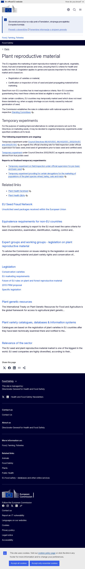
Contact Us (7, 414)
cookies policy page (46, 553)
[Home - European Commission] (9, 8)
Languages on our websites (14, 520)
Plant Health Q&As (16, 195)
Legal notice (7, 535)
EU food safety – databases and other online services (26, 478)
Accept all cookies (19, 563)
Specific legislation (11, 289)
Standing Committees (21, 112)
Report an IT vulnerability (13, 515)
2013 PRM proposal (12, 285)
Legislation (9, 266)
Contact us (7, 510)
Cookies (5, 525)
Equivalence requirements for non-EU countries (32, 221)
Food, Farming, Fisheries (13, 37)
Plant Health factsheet (18, 191)
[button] (4, 368)
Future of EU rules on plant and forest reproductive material (32, 280)
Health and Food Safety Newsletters (27, 397)
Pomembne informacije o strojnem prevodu (48, 30)
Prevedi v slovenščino (18, 30)
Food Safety (7, 463)
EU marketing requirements (16, 276)
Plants (6, 49)
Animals (5, 458)
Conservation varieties (13, 272)
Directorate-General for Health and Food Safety (23, 427)
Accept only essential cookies (44, 563)
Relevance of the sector (17, 343)
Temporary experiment (12, 152)
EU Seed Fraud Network (17, 204)
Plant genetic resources (17, 301)
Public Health (8, 473)
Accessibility (7, 540)
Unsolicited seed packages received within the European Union (34, 209)
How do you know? (74, 2)
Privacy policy (8, 530)
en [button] (68, 9)
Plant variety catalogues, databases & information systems (39, 322)
